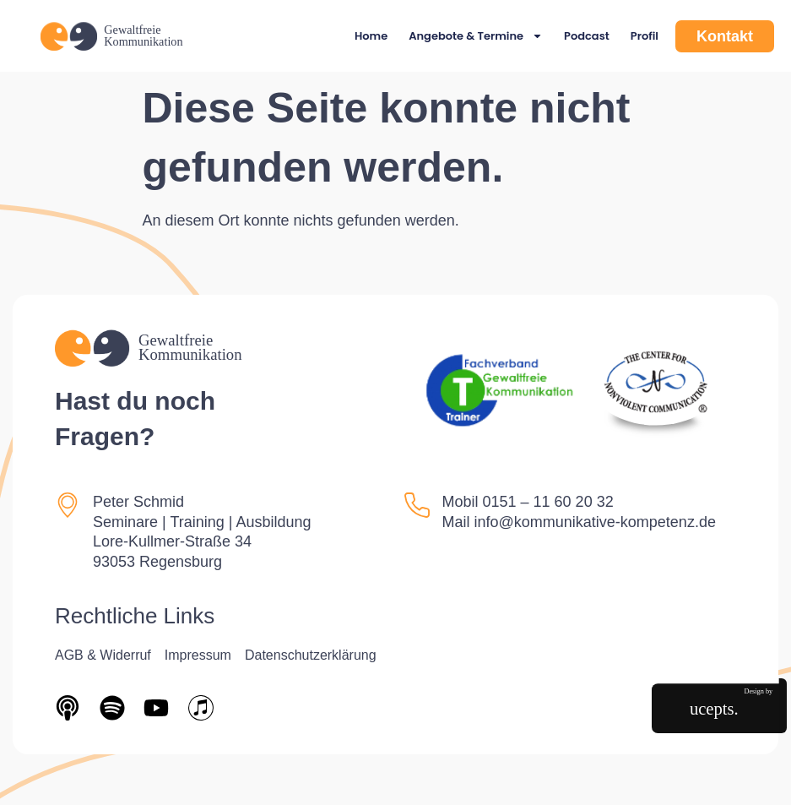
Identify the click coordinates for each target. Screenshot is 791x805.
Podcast (587, 36)
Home (371, 36)
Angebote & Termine (476, 36)
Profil (644, 36)
